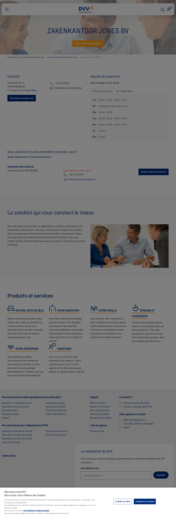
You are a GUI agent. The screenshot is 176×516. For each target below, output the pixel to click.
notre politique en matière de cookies (36, 514)
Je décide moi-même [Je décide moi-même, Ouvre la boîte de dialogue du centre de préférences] (122, 505)
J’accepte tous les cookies (144, 505)
